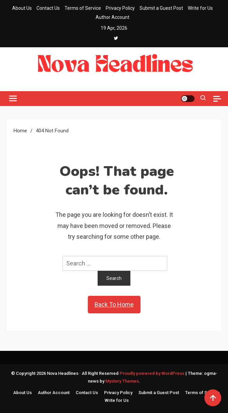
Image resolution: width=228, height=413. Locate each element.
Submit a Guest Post (161, 8)
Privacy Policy (120, 8)
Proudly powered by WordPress (152, 373)
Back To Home (114, 304)
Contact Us (48, 8)
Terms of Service (83, 8)
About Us (22, 8)
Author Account (112, 17)
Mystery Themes (122, 381)
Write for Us (200, 8)
